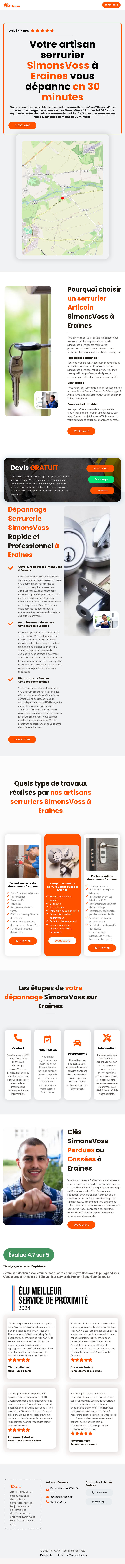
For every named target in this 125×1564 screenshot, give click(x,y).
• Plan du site (45, 1560)
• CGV (59, 1560)
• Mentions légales (77, 1560)
